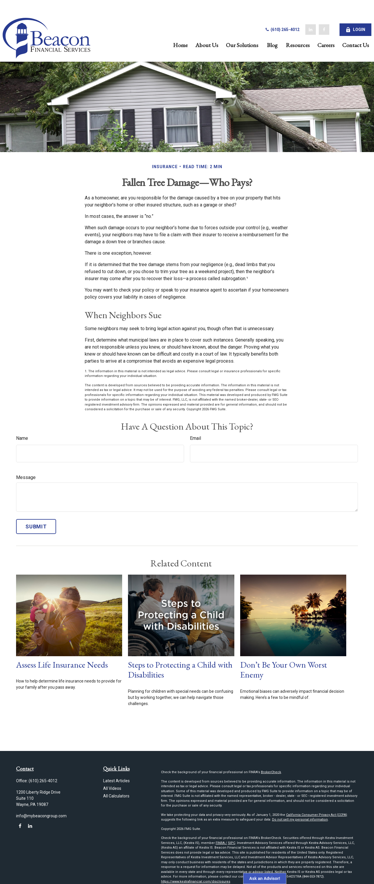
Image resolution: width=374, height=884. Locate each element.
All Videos (112, 788)
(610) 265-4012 (268, 14)
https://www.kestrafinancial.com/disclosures (195, 881)
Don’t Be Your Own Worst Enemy (283, 669)
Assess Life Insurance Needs (62, 664)
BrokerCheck (271, 772)
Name (22, 438)
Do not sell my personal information (300, 819)
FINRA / (221, 843)
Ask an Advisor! (264, 878)
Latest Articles (116, 780)
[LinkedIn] (297, 14)
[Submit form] (36, 526)
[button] (166, 29)
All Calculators (116, 796)
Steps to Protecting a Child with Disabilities (180, 669)
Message (26, 477)
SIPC (231, 843)
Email (195, 438)
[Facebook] (310, 14)
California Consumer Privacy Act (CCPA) (316, 815)
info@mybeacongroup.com (41, 816)
